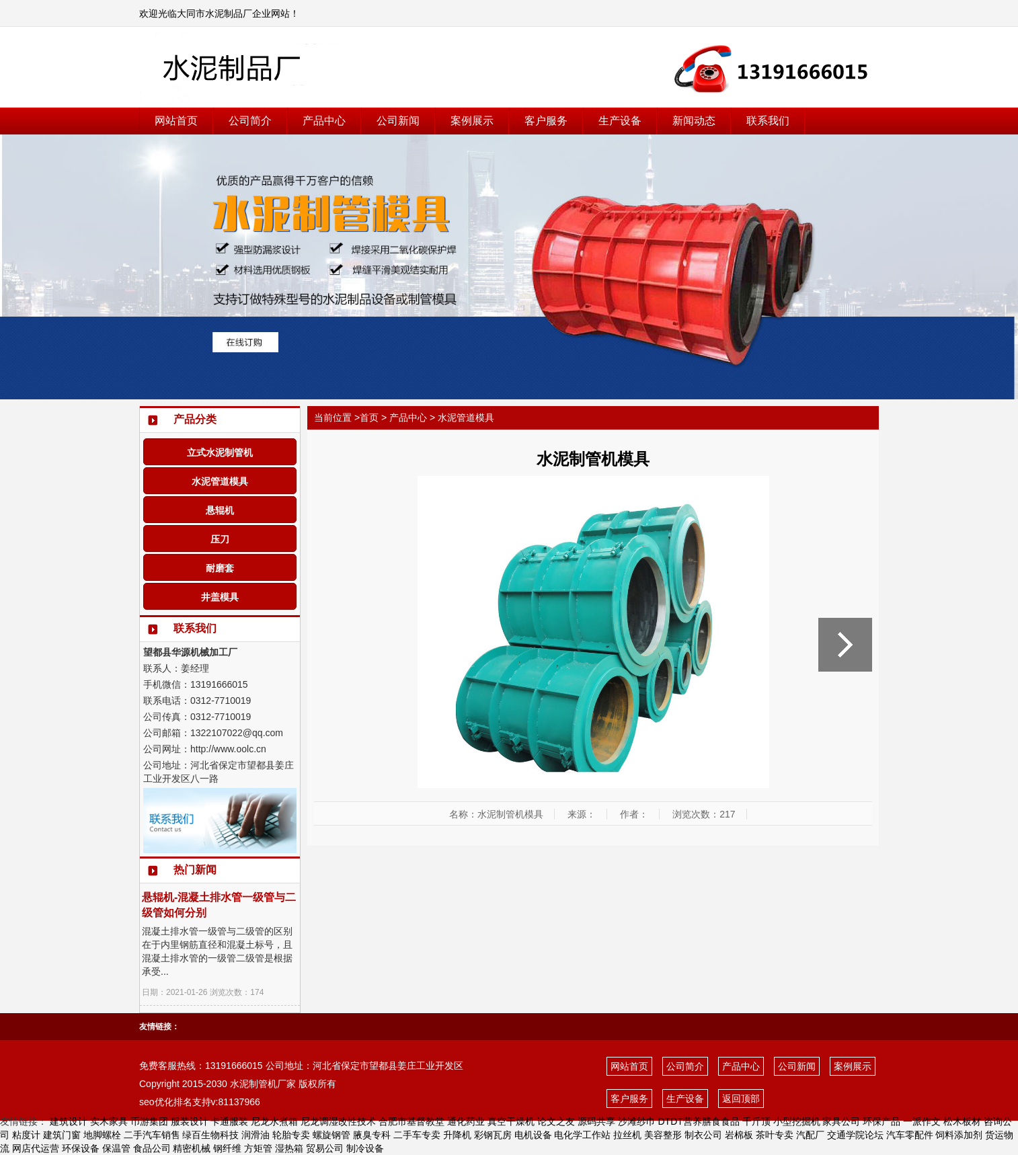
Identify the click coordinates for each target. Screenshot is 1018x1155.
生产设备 (619, 120)
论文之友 (556, 1121)
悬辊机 (220, 510)
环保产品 (881, 1121)
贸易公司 (325, 1148)
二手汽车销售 (152, 1134)
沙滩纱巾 (637, 1121)
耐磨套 (220, 568)
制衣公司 (703, 1134)
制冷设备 (365, 1148)
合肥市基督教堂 (411, 1121)
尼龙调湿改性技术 (338, 1121)
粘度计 (26, 1134)
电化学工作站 (582, 1134)
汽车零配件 (909, 1134)
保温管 (116, 1148)
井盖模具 (220, 597)
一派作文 (922, 1121)
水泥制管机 (253, 1083)
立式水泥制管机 (220, 452)
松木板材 (962, 1121)
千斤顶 (756, 1121)
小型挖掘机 (796, 1121)
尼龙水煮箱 (274, 1121)
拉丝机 (627, 1134)
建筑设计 (68, 1121)
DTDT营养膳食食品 (698, 1121)
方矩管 (258, 1148)
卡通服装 (229, 1121)
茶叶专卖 (774, 1134)
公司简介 (250, 120)
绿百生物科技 (210, 1134)
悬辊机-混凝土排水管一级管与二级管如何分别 (219, 904)
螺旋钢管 (331, 1134)
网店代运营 (35, 1148)
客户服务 (545, 120)
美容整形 (663, 1134)
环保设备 (81, 1148)
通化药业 (466, 1121)
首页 (369, 417)
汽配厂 (810, 1134)
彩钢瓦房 (493, 1134)
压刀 (219, 539)
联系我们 (767, 120)
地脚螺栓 (102, 1134)
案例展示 (472, 120)
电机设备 (533, 1134)
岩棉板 (739, 1134)
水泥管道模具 (220, 481)
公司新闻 (398, 120)
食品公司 (152, 1148)
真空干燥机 (511, 1121)
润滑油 (255, 1134)
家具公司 (841, 1121)
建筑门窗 (62, 1134)
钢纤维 (227, 1148)
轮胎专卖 (291, 1134)
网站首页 (176, 120)
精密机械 (191, 1148)
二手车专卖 (416, 1134)
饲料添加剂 (958, 1134)
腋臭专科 (372, 1134)
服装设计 (189, 1121)
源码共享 (596, 1121)
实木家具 (109, 1121)
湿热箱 (289, 1148)
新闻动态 (693, 120)
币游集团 (149, 1121)
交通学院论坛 (855, 1134)
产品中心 (324, 120)
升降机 (457, 1134)
